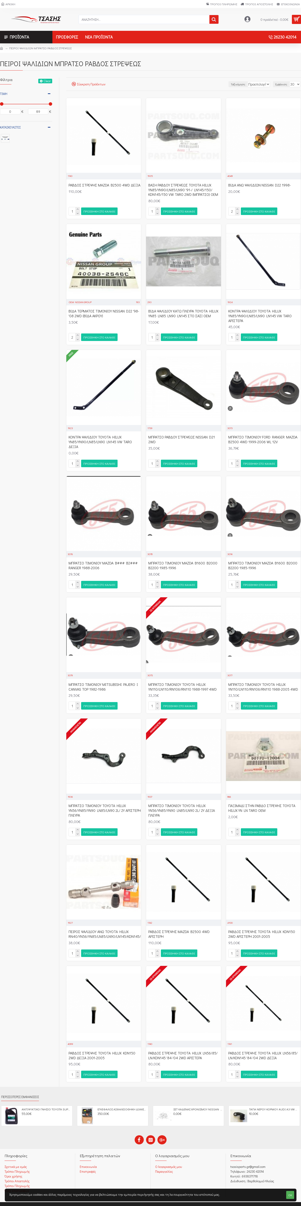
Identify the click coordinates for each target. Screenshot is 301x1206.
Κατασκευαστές (10, 127)
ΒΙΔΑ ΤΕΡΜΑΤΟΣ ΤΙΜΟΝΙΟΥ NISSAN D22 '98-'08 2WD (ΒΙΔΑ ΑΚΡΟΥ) (104, 312)
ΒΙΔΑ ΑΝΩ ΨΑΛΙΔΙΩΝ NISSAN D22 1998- (259, 185)
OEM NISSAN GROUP (80, 301)
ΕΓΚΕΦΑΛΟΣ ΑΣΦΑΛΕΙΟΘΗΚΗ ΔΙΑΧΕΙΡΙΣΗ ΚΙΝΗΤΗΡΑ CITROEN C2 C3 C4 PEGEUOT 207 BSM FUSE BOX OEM (122, 1102)
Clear (47, 81)
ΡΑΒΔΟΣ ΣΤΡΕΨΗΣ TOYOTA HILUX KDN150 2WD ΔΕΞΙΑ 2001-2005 (102, 1049)
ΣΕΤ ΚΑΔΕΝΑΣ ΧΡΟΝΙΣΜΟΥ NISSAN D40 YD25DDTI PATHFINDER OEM (197, 1102)
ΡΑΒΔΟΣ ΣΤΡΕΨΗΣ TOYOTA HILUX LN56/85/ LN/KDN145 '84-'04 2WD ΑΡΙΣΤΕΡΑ (183, 1049)
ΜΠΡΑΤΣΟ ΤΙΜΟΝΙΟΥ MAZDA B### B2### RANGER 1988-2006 (103, 562)
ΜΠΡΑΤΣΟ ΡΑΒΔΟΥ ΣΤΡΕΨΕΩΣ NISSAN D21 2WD (181, 437)
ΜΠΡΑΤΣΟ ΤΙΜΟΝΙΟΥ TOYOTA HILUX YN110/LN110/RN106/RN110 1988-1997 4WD (182, 683)
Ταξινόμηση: (228, 84)
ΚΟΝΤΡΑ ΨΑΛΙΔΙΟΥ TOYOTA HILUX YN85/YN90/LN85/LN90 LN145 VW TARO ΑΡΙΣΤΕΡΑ (260, 315)
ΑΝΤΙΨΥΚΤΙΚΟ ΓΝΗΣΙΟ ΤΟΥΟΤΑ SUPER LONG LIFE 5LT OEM (46, 1102)
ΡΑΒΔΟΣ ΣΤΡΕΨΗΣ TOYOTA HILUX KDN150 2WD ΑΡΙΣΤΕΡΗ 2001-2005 (261, 928)
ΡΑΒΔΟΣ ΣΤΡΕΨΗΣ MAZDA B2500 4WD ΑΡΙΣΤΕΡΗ (179, 928)
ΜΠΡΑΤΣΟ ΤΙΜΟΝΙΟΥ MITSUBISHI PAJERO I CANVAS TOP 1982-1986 (103, 683)
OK (290, 1195)
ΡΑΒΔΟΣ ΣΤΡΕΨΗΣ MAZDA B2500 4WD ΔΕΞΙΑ (104, 185)
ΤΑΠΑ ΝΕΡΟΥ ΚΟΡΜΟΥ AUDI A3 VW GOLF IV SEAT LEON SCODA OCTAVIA (273, 1102)
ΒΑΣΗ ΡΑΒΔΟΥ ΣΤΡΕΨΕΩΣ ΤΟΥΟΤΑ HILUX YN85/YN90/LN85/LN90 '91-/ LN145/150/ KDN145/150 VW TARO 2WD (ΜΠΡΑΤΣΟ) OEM (183, 190)
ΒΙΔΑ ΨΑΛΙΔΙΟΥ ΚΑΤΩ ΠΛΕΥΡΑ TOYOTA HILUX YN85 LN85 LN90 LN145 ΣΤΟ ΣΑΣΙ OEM (183, 312)
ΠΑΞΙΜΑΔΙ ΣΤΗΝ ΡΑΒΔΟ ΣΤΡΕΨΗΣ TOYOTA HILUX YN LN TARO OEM (261, 803)
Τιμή (3, 94)
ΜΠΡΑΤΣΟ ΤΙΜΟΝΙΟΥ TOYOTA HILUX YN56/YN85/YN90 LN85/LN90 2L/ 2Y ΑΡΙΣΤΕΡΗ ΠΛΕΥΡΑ (105, 806)
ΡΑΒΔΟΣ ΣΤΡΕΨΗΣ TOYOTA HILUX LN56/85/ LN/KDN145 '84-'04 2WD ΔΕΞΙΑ (263, 1049)
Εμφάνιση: (284, 84)
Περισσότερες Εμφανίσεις (20, 1090)
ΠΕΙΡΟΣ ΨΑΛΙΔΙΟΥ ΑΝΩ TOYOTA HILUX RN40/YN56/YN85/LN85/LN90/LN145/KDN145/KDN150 (111, 928)
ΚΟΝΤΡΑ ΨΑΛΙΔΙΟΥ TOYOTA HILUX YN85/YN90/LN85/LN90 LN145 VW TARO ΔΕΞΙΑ (100, 440)
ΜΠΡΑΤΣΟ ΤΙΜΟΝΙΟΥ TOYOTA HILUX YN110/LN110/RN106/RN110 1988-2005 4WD (263, 683)
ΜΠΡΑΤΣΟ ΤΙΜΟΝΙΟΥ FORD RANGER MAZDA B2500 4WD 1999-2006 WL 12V (262, 437)
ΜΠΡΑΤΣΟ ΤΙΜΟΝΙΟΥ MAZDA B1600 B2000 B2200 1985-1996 (182, 562)
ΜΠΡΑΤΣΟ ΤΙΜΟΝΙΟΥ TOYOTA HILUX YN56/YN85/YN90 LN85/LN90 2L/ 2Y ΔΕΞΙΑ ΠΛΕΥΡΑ (181, 806)
